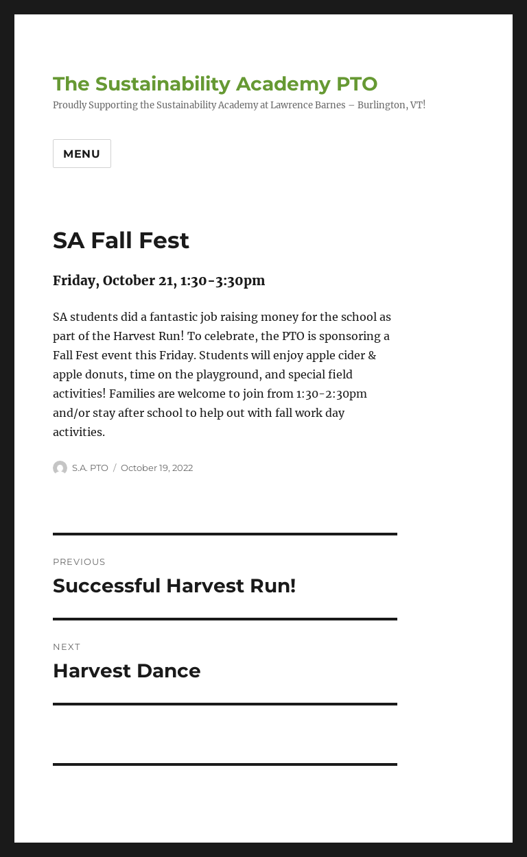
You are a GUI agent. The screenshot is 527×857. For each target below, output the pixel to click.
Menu (82, 153)
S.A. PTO (90, 467)
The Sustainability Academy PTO (215, 83)
